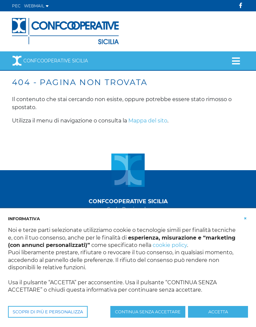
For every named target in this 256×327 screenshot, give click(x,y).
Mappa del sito (147, 120)
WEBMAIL (36, 5)
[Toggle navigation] (236, 61)
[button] (245, 218)
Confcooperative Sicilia (50, 61)
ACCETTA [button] (218, 311)
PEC (16, 5)
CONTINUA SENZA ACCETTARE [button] (148, 311)
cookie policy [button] (170, 245)
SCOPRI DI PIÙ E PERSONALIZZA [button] (48, 311)
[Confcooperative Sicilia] (65, 31)
